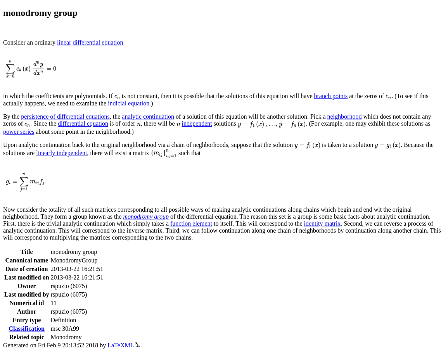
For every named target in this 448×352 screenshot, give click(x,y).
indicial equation (128, 103)
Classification (27, 328)
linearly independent (61, 152)
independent (197, 124)
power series (18, 131)
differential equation (83, 124)
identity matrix (322, 223)
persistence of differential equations (65, 116)
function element (191, 223)
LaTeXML (123, 345)
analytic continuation (148, 116)
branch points (331, 96)
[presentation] (31, 69)
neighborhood (344, 116)
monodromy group (145, 216)
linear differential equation (90, 42)
